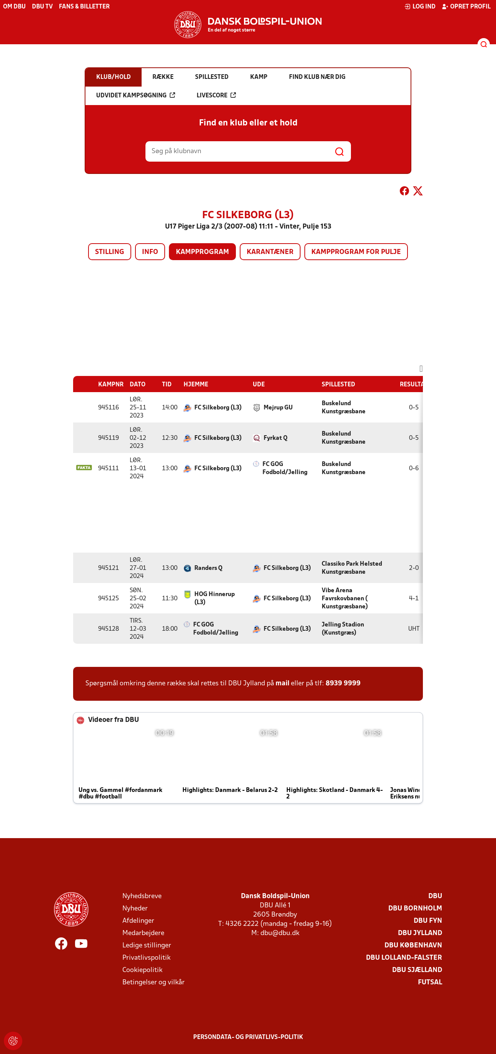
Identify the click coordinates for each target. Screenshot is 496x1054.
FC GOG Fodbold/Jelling (284, 468)
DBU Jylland (420, 933)
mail (282, 683)
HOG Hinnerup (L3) (214, 598)
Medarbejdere (143, 933)
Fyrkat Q (275, 438)
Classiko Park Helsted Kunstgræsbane (352, 568)
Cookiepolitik (142, 970)
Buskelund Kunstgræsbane (344, 407)
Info (150, 252)
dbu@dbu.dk (280, 933)
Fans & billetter (84, 7)
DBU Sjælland (417, 970)
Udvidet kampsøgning (135, 95)
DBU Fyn (428, 921)
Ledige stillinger (146, 945)
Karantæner (270, 252)
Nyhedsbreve (142, 896)
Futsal (430, 982)
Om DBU (14, 7)
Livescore (216, 95)
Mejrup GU (278, 408)
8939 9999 (343, 683)
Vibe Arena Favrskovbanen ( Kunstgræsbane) (345, 599)
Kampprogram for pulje (356, 252)
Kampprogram (202, 252)
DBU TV (42, 7)
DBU (435, 896)
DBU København (413, 945)
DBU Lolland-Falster (404, 958)
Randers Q (208, 568)
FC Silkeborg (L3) (218, 408)
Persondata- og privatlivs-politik (248, 1037)
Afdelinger (138, 921)
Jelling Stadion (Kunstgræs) (343, 629)
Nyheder (135, 908)
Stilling (109, 252)
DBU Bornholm (415, 908)
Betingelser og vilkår (153, 982)
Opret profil (466, 6)
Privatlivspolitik (146, 958)
